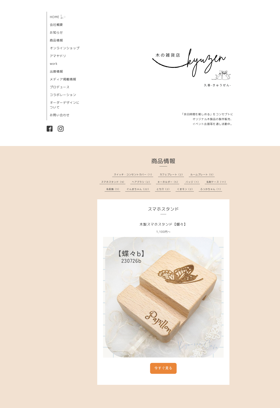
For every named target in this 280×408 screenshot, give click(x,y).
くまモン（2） (185, 189)
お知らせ (56, 32)
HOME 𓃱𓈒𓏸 (58, 17)
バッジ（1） (193, 182)
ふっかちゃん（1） (211, 189)
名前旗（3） (113, 189)
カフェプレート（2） (172, 174)
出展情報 (56, 71)
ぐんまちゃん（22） (138, 189)
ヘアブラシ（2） (141, 182)
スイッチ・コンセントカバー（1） (133, 174)
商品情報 (56, 40)
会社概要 (56, 25)
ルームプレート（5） (202, 174)
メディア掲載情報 (63, 79)
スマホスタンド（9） (113, 182)
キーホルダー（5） (168, 182)
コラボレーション (63, 95)
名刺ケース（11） (216, 182)
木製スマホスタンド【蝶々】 (163, 224)
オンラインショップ (65, 48)
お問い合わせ (60, 115)
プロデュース (60, 87)
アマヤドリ (58, 56)
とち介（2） (164, 189)
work (54, 64)
